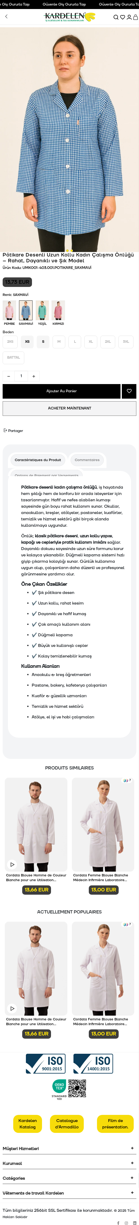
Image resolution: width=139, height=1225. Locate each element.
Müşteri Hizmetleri (21, 1148)
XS (27, 342)
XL (91, 342)
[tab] (38, 460)
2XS (10, 342)
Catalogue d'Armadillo (66, 1124)
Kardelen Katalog (27, 1124)
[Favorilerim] (123, 17)
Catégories (14, 1178)
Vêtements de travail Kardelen (33, 1193)
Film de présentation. (115, 1124)
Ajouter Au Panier (62, 391)
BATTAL (13, 357)
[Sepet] (136, 17)
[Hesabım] (129, 17)
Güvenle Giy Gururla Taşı (68, 4)
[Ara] (116, 17)
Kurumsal (12, 1163)
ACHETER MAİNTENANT (69, 408)
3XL (126, 342)
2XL (108, 342)
